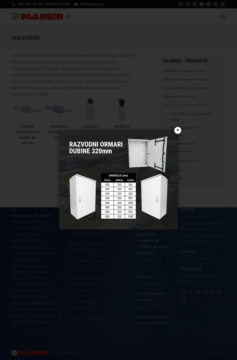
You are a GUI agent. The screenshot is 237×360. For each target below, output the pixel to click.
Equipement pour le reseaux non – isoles (91, 229)
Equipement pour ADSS (89, 263)
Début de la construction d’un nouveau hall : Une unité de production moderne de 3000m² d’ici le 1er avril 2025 (153, 231)
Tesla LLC (145, 276)
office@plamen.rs (89, 4)
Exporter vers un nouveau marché (152, 320)
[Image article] (129, 210)
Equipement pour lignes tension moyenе (89, 284)
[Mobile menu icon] (222, 16)
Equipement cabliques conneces (91, 212)
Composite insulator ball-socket (58, 131)
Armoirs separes (87, 318)
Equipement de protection (87, 304)
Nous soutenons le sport (151, 296)
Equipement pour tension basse (89, 246)
